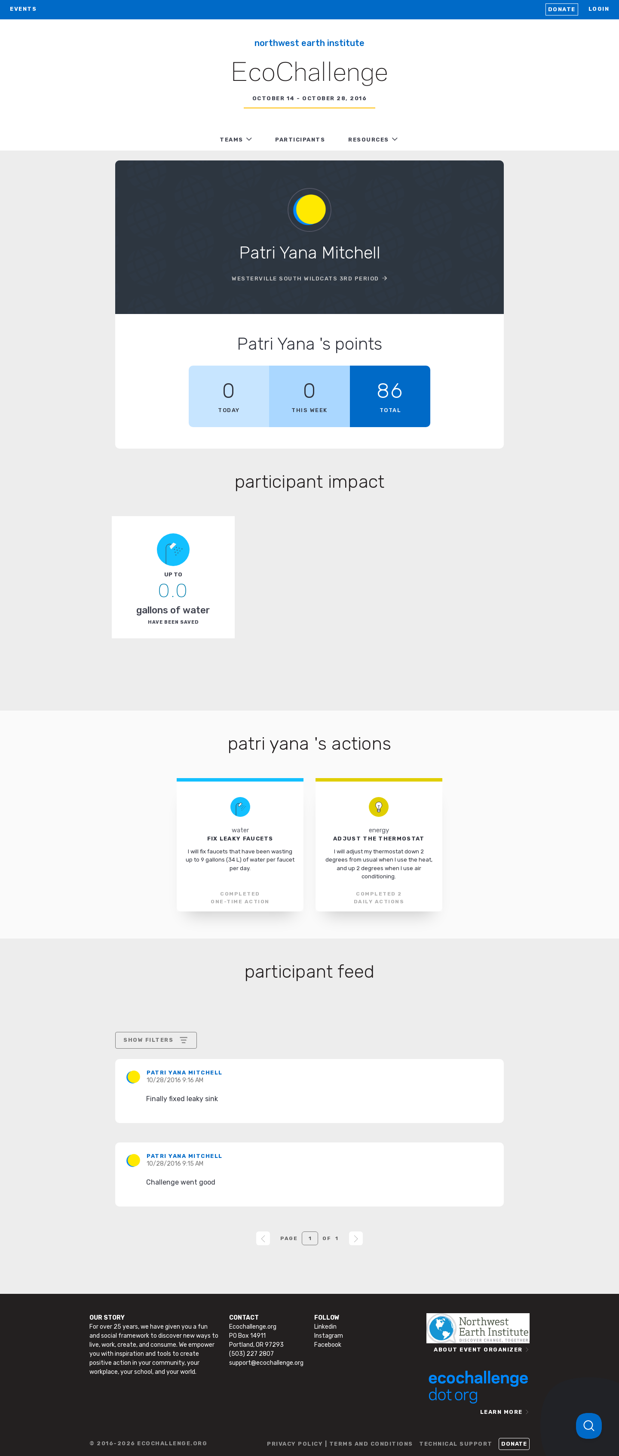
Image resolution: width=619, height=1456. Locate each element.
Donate (562, 9)
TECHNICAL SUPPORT (456, 1444)
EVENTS (23, 9)
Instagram (328, 1335)
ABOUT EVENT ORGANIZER (478, 1349)
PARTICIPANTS (300, 139)
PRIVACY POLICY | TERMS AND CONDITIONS (340, 1444)
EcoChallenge (309, 74)
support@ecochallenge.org (266, 1363)
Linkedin (325, 1326)
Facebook (327, 1344)
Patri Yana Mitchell (185, 1072)
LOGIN (599, 9)
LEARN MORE (501, 1412)
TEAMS (231, 139)
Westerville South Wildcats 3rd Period (305, 278)
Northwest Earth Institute (309, 43)
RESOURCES (368, 139)
